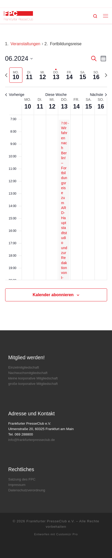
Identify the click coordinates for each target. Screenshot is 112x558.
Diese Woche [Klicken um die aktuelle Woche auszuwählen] (56, 95)
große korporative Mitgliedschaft (33, 384)
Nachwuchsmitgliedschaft (27, 373)
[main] (56, 177)
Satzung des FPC (22, 479)
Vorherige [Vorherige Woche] (14, 95)
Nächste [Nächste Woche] (98, 95)
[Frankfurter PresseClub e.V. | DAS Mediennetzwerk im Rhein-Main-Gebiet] (18, 15)
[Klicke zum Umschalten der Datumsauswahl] (19, 59)
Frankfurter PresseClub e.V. (50, 521)
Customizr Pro (67, 534)
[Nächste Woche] (106, 75)
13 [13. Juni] (64, 106)
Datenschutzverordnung (26, 490)
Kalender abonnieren (53, 295)
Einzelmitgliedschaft (23, 367)
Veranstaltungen (25, 44)
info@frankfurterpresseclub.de (31, 440)
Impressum (16, 485)
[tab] (16, 75)
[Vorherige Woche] (6, 75)
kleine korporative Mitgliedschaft (33, 378)
